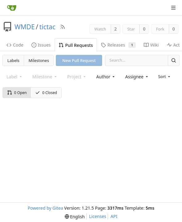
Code (14, 45)
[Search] (174, 60)
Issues (41, 45)
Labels (13, 60)
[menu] (165, 76)
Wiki (151, 45)
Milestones (39, 60)
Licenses (97, 216)
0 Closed (46, 92)
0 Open (17, 92)
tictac (47, 27)
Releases (118, 45)
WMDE (24, 27)
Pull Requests (76, 45)
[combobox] (106, 76)
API (113, 216)
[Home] (11, 7)
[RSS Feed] (62, 27)
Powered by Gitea (45, 208)
